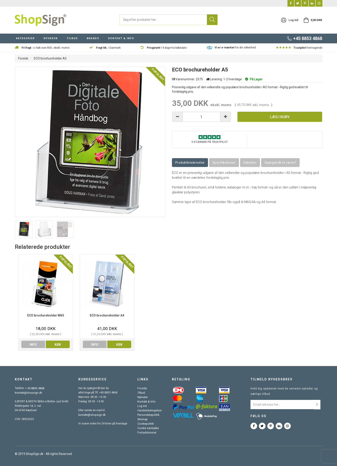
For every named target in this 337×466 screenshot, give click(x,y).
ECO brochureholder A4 (107, 315)
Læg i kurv (279, 117)
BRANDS (93, 38)
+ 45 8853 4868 (34, 388)
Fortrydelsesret (147, 432)
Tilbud (141, 392)
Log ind (142, 405)
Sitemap (143, 419)
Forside (23, 58)
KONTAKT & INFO (121, 38)
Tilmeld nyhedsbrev (271, 379)
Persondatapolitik (148, 414)
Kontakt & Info (146, 401)
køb (58, 344)
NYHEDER (51, 38)
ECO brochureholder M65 (45, 315)
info (33, 344)
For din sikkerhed (235, 47)
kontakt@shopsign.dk (28, 392)
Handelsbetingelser (150, 410)
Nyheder (143, 397)
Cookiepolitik (145, 423)
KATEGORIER (25, 38)
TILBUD (72, 38)
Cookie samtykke (148, 428)
